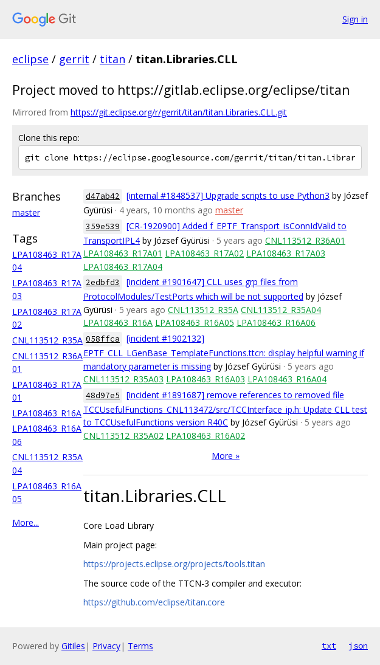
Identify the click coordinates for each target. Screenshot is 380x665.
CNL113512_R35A (47, 340)
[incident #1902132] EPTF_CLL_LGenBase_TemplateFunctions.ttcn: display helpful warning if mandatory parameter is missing (223, 352)
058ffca (103, 339)
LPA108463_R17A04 (122, 266)
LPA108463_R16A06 (276, 322)
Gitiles (73, 646)
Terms (140, 646)
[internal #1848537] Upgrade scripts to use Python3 (228, 195)
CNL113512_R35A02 (123, 435)
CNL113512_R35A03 (123, 379)
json (358, 645)
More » (226, 455)
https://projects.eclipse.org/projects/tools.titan (174, 564)
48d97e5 (103, 395)
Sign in (355, 19)
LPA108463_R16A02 (205, 435)
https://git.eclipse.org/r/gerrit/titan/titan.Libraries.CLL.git (179, 112)
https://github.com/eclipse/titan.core (154, 602)
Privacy (106, 646)
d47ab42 (103, 196)
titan (112, 59)
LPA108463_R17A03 (285, 253)
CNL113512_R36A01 (305, 240)
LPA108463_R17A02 (204, 253)
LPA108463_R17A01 (122, 253)
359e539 (103, 226)
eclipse (30, 59)
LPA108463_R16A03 (205, 379)
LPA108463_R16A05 (194, 322)
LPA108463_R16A (46, 413)
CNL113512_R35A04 (281, 309)
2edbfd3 (103, 282)
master (26, 212)
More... (25, 522)
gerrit (74, 59)
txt (329, 645)
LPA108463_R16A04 (286, 379)
